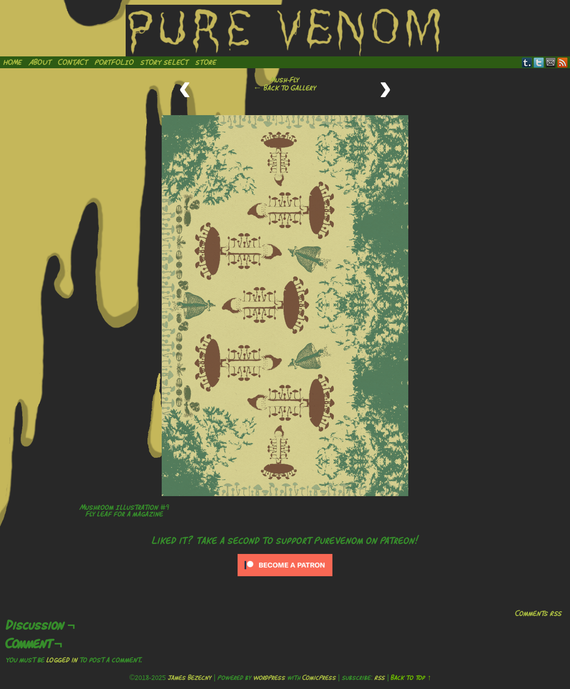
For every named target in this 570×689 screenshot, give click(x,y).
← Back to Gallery (284, 87)
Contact (73, 62)
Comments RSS (538, 613)
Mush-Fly (284, 79)
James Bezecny (189, 677)
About (40, 62)
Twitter (539, 62)
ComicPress (319, 677)
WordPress (269, 677)
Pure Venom (285, 30)
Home (12, 62)
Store (206, 62)
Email (551, 62)
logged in (62, 659)
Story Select (164, 62)
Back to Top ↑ (411, 677)
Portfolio (114, 62)
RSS (563, 62)
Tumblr (527, 62)
